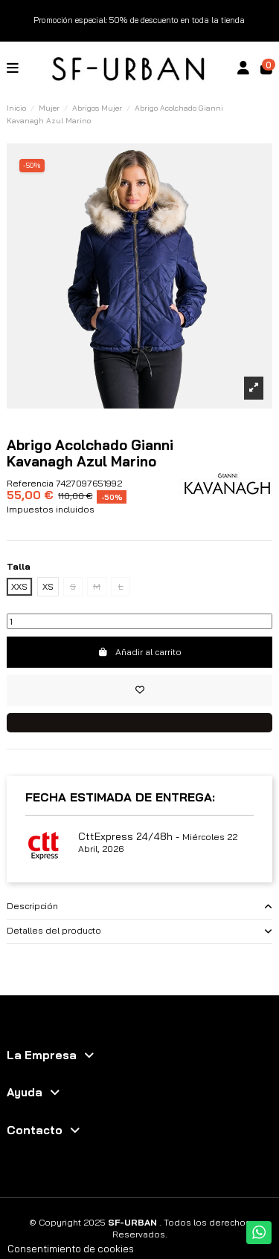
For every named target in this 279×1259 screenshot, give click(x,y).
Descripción (139, 906)
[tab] (139, 906)
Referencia (30, 483)
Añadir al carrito (139, 651)
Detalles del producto (139, 931)
